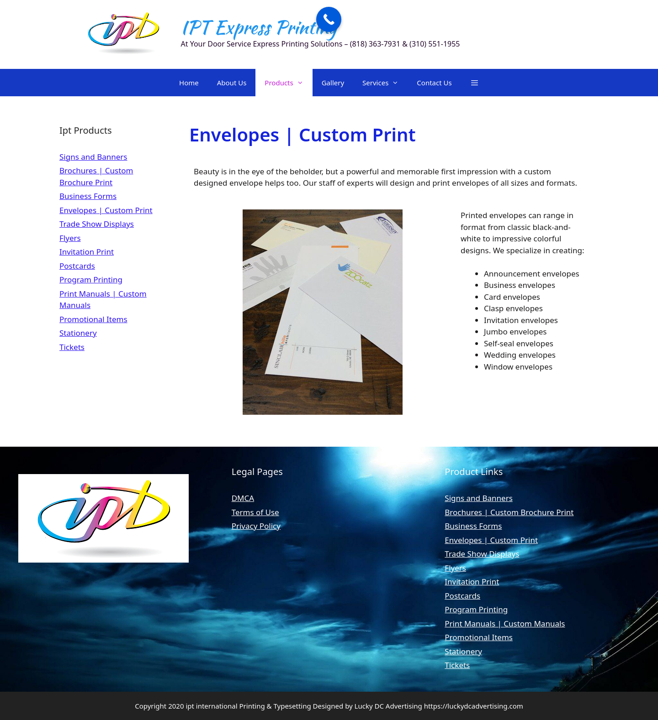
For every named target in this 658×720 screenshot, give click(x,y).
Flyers (70, 238)
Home (189, 82)
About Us (232, 82)
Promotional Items (93, 319)
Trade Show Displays (96, 224)
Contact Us (434, 82)
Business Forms (88, 196)
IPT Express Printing (258, 27)
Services (385, 82)
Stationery (78, 333)
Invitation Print (86, 251)
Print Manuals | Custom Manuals (505, 623)
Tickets (72, 347)
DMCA (243, 498)
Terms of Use (255, 512)
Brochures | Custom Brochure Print (509, 512)
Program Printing (90, 279)
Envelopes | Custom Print (106, 210)
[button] (474, 82)
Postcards (77, 266)
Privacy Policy (256, 526)
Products (288, 82)
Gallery (333, 82)
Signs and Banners (93, 156)
